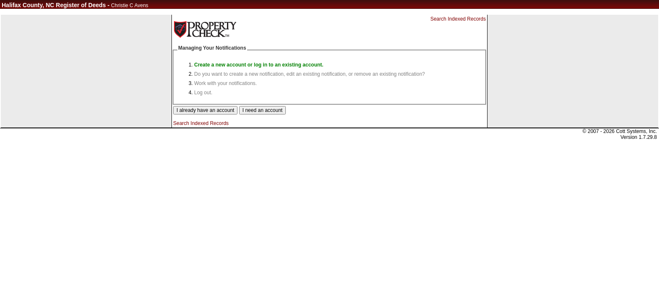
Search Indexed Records (458, 19)
